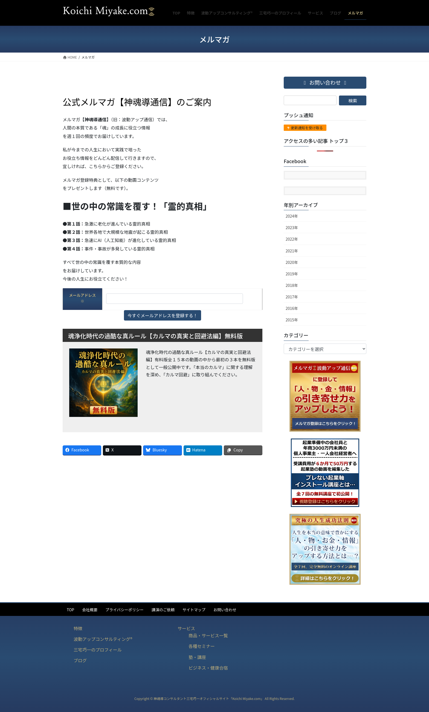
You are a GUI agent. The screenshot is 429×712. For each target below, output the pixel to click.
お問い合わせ (224, 609)
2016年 (292, 308)
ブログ (80, 660)
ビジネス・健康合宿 (208, 667)
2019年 (292, 273)
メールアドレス (82, 298)
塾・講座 (197, 657)
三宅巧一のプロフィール (98, 649)
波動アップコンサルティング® (103, 639)
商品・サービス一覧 (208, 635)
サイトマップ (193, 609)
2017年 (292, 296)
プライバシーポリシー (124, 609)
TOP (70, 609)
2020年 (292, 262)
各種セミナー (202, 646)
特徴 (78, 628)
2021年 (292, 250)
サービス (186, 628)
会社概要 (89, 609)
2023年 (292, 227)
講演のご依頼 (163, 609)
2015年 (292, 319)
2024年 (292, 216)
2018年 (292, 285)
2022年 (292, 239)
